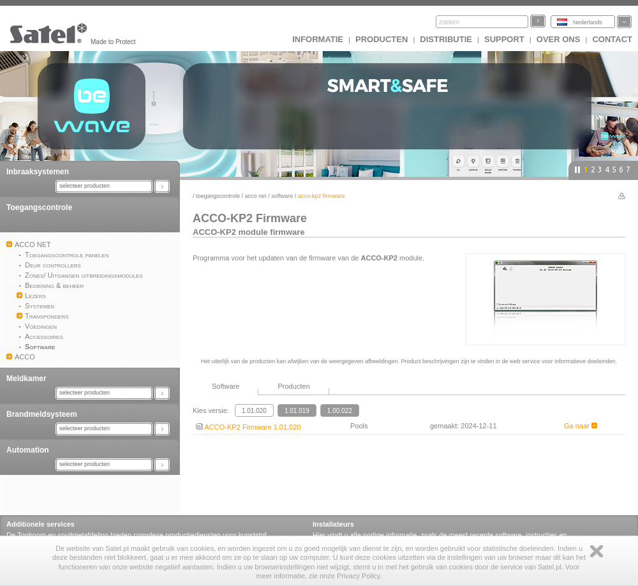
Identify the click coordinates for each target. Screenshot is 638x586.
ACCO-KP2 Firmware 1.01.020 (248, 427)
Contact (612, 39)
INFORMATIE (317, 39)
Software (282, 196)
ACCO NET (256, 196)
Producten (381, 39)
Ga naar (580, 426)
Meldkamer (26, 378)
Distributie (446, 39)
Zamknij (596, 551)
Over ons (559, 39)
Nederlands (587, 22)
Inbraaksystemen (37, 171)
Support (504, 39)
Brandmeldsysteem (41, 414)
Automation (27, 450)
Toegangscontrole (39, 207)
